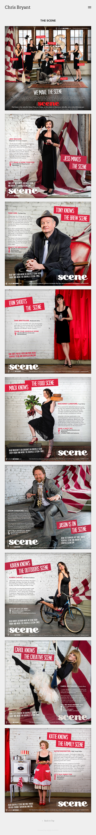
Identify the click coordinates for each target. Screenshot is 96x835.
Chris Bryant (18, 7)
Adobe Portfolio (53, 830)
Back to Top (48, 821)
